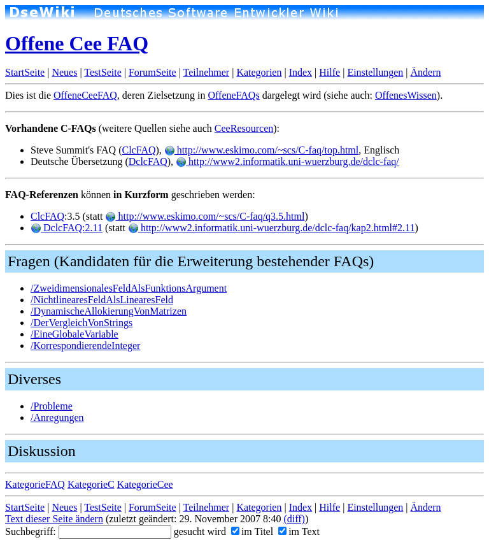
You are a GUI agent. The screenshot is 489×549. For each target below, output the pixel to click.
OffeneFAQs (233, 95)
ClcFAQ (138, 150)
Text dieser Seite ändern (54, 518)
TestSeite (102, 72)
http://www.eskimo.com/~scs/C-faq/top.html (261, 150)
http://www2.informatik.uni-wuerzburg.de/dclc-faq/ (287, 161)
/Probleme (52, 406)
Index (300, 72)
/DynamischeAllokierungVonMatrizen (109, 311)
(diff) (293, 518)
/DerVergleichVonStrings (81, 322)
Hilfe (329, 72)
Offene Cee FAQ (76, 43)
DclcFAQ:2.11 (67, 227)
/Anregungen (57, 417)
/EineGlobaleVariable (74, 334)
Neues (64, 72)
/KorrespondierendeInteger (85, 345)
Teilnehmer (206, 72)
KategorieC (91, 484)
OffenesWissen (406, 95)
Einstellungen (375, 72)
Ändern (426, 72)
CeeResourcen (244, 128)
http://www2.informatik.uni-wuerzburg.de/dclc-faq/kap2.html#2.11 (271, 227)
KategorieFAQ (35, 484)
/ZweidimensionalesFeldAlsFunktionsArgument (129, 288)
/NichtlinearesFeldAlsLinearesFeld (102, 299)
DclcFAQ (148, 161)
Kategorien (258, 72)
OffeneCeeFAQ (85, 95)
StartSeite (25, 72)
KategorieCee (145, 484)
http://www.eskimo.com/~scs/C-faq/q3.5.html (204, 216)
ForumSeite (152, 72)
